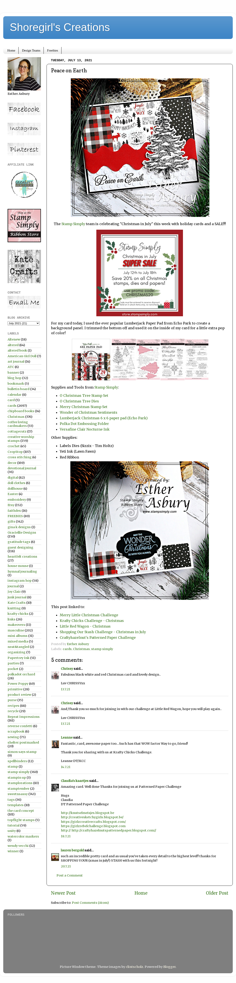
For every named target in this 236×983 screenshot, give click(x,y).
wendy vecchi (18, 846)
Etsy (11, 505)
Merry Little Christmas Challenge (89, 615)
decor (12, 463)
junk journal (17, 597)
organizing (17, 652)
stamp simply (102, 649)
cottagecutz (17, 431)
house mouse (18, 566)
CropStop (15, 452)
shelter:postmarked (23, 742)
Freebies (52, 50)
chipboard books (21, 411)
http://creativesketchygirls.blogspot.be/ (92, 817)
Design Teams (31, 50)
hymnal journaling (22, 571)
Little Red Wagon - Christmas (85, 626)
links (11, 619)
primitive (15, 689)
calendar (14, 395)
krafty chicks (18, 614)
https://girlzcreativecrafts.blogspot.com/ (93, 822)
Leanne (67, 737)
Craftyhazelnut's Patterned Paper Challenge (98, 637)
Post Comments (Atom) (90, 903)
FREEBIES (15, 516)
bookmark (16, 384)
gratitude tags (19, 542)
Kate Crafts (17, 603)
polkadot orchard (21, 674)
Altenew (14, 339)
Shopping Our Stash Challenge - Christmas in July (103, 632)
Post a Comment (70, 875)
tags (11, 800)
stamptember (18, 789)
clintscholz (134, 967)
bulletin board (18, 389)
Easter (13, 494)
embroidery (17, 500)
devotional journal (22, 468)
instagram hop (20, 581)
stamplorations (20, 783)
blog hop (14, 378)
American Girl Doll (22, 356)
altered (13, 345)
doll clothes (16, 483)
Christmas (81, 649)
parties (13, 663)
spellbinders (17, 761)
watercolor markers (23, 836)
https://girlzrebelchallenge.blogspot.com (93, 826)
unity (12, 831)
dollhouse (15, 489)
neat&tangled (18, 647)
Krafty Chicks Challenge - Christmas (92, 620)
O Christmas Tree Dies (79, 401)
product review (19, 695)
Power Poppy (18, 684)
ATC (11, 367)
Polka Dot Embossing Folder (84, 423)
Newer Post (63, 893)
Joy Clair (14, 592)
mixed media (18, 641)
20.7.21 (66, 866)
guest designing (20, 547)
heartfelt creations (22, 556)
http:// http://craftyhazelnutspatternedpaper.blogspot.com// (108, 830)
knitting (14, 608)
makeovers (16, 625)
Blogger (169, 967)
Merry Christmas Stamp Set (83, 407)
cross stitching (20, 457)
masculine (16, 630)
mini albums (17, 636)
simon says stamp (22, 752)
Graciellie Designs (22, 532)
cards (67, 649)
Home (11, 50)
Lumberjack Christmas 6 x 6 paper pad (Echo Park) (104, 418)
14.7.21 (65, 767)
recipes (13, 706)
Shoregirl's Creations (60, 27)
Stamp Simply (73, 224)
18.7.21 (66, 836)
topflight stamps (21, 820)
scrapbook (16, 731)
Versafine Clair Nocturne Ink (85, 429)
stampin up (17, 778)
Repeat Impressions (24, 717)
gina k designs (19, 527)
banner (13, 372)
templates (16, 805)
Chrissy (67, 669)
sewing (13, 737)
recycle (13, 711)
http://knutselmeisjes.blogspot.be (87, 813)
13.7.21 (65, 689)
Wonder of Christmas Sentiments (88, 412)
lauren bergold (72, 850)
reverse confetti (20, 726)
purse (12, 700)
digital (13, 477)
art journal (16, 361)
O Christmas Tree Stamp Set (84, 395)
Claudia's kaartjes (75, 781)
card (11, 400)
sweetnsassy (18, 794)
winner (13, 851)
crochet (14, 446)
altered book (17, 350)
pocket (13, 669)
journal (13, 586)
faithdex (14, 511)
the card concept (21, 811)
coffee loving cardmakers (18, 424)
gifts (11, 521)
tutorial (13, 825)
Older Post (217, 893)
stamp (13, 766)
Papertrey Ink (18, 658)
